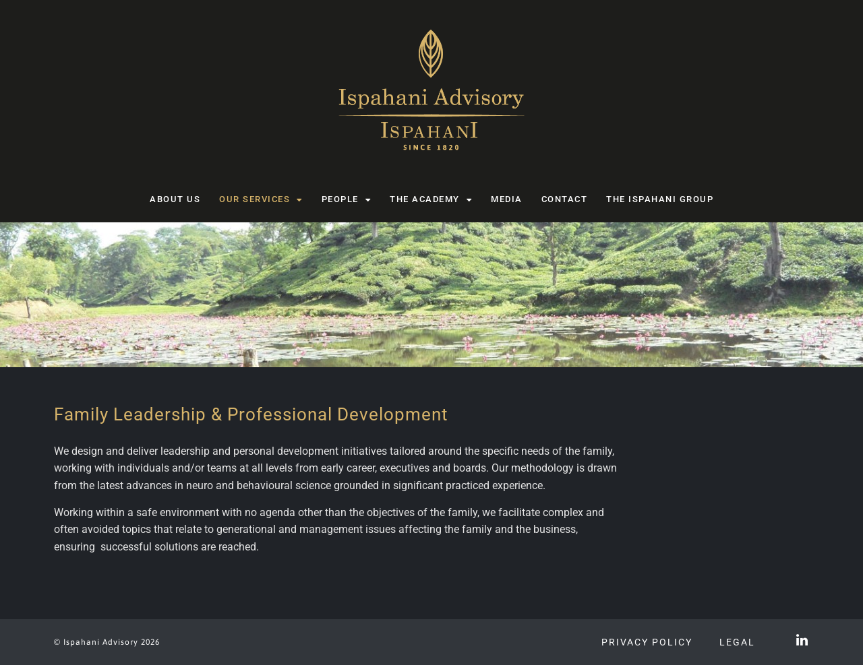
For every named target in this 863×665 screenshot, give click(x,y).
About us (175, 199)
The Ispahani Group (659, 199)
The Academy (431, 200)
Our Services (261, 200)
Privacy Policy (646, 642)
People (346, 200)
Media (507, 199)
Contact (564, 199)
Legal (737, 642)
